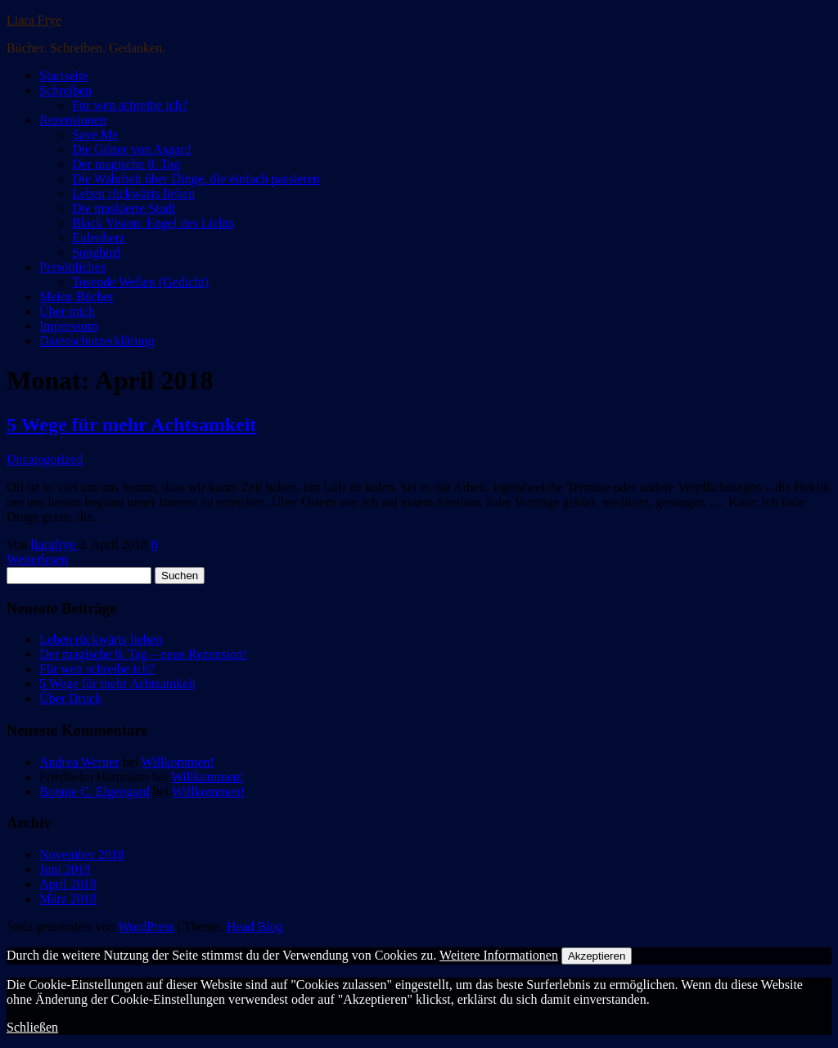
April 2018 (68, 884)
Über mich (67, 311)
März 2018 (68, 899)
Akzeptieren (596, 956)
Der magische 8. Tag (126, 164)
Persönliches (72, 267)
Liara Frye (34, 20)
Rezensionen (72, 120)
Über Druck (70, 698)
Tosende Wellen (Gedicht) (140, 282)
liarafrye (55, 544)
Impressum (68, 326)
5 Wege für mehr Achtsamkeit (131, 424)
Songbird (96, 252)
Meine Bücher (76, 297)
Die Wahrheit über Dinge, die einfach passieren (196, 179)
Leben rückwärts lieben (133, 193)
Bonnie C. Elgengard (94, 791)
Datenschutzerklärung (96, 341)
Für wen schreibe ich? (129, 105)
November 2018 (81, 854)
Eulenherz (98, 238)
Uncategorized (45, 459)
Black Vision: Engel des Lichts (153, 223)
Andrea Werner (79, 762)
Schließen (32, 1027)
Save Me (95, 135)
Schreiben (65, 90)
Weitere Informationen (498, 955)
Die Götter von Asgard (131, 149)
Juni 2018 (65, 869)
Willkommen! (178, 762)
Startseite (63, 76)
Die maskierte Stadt (123, 208)
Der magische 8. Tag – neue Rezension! (143, 654)
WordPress (146, 926)
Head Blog (255, 926)
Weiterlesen (37, 559)
